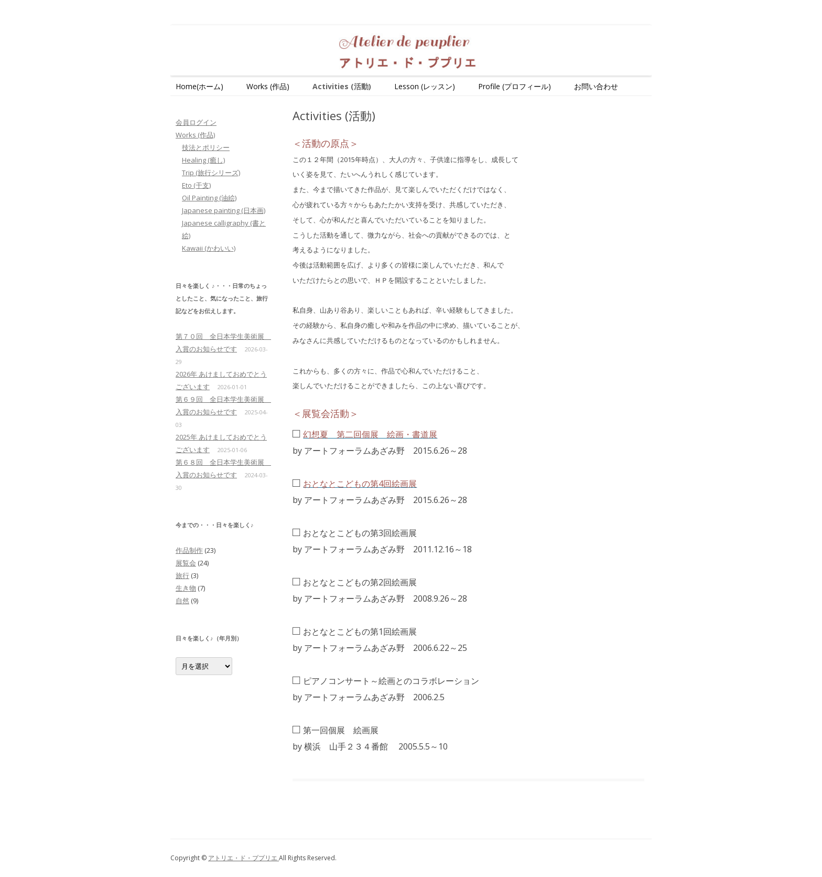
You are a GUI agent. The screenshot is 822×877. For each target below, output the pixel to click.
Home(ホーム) (199, 86)
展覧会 (186, 563)
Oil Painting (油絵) (209, 197)
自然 (182, 600)
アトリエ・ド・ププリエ (243, 857)
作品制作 (189, 550)
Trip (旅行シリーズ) (211, 172)
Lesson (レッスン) (424, 86)
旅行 (182, 575)
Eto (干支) (196, 185)
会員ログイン (196, 122)
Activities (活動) (341, 86)
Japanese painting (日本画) (223, 210)
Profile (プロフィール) (514, 86)
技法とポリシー (206, 147)
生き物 (186, 588)
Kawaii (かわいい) (208, 248)
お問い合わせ (596, 86)
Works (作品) (267, 86)
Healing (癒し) (203, 160)
